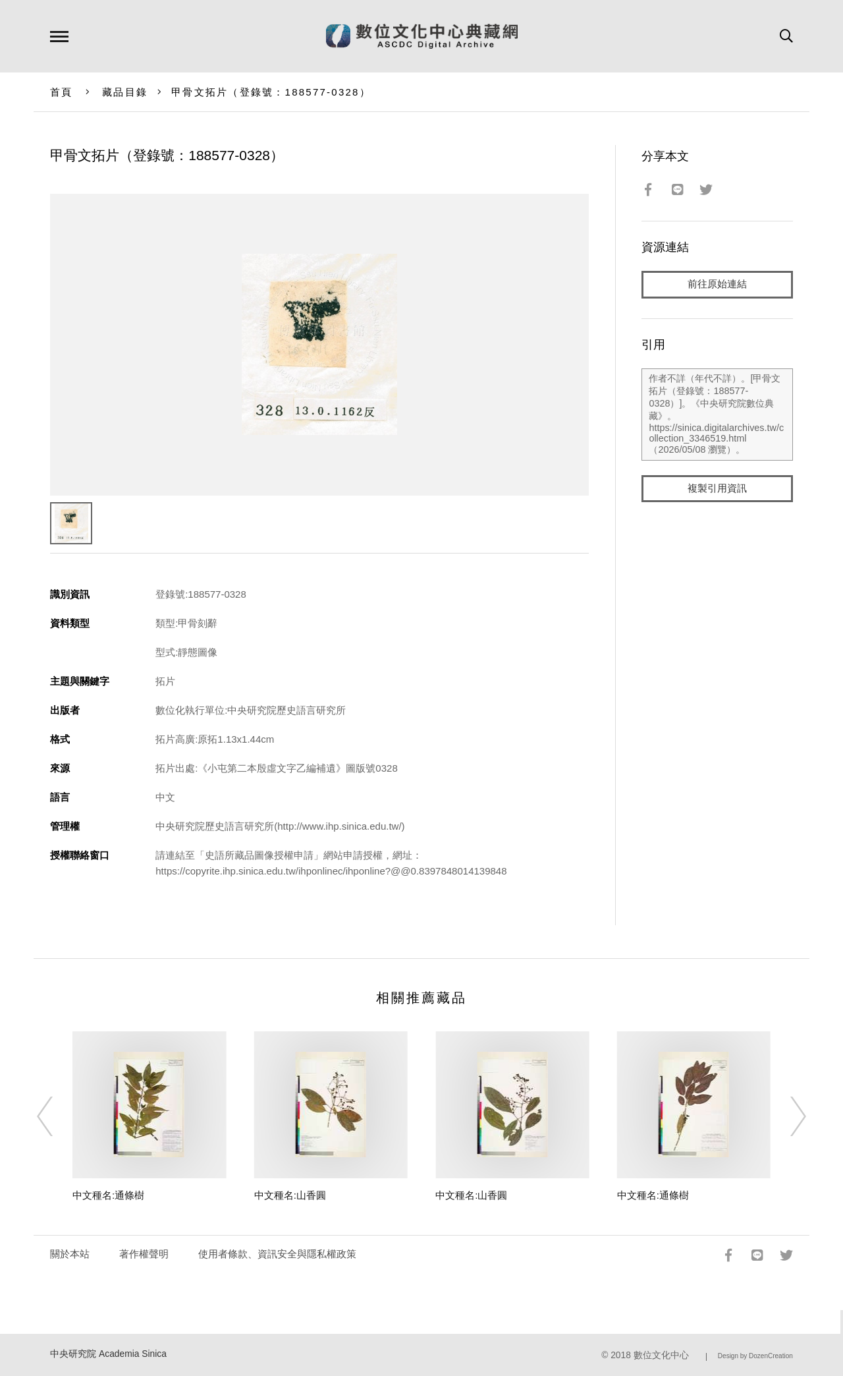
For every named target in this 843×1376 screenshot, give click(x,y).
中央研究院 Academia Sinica (108, 1354)
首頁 (61, 92)
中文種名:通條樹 (108, 1195)
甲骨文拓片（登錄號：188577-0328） (271, 92)
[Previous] (57, 1116)
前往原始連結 (717, 284)
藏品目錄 (125, 92)
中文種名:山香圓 (290, 1195)
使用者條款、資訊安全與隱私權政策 (277, 1253)
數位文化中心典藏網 (422, 36)
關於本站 (70, 1253)
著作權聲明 (144, 1253)
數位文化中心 (661, 1355)
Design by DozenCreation (755, 1356)
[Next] (786, 1116)
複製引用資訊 (717, 488)
